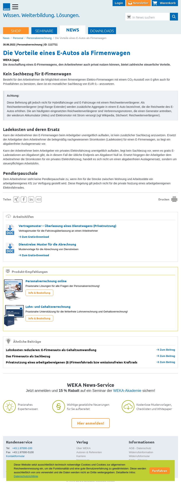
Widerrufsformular (139, 456)
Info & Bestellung (39, 292)
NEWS (72, 29)
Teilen (7, 199)
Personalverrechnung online (46, 281)
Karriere (81, 456)
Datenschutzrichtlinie (26, 476)
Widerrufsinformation (141, 452)
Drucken (163, 199)
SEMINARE (44, 30)
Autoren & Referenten (89, 452)
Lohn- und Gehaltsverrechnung (48, 307)
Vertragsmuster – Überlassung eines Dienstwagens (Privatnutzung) (67, 226)
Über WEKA (83, 448)
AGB (131, 448)
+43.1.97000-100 (22, 448)
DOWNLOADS (102, 30)
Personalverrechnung (39, 38)
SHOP (16, 30)
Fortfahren (159, 470)
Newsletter (141, 3)
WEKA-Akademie (127, 391)
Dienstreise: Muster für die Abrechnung (47, 244)
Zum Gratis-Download (34, 236)
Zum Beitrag (166, 349)
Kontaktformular (15, 456)
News (6, 38)
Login (119, 3)
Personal (18, 38)
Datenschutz (144, 448)
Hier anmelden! (90, 423)
